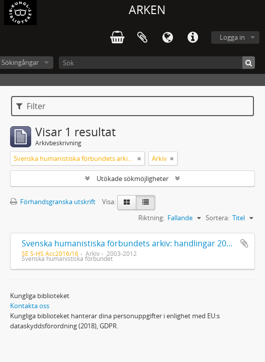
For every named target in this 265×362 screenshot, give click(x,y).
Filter (31, 106)
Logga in (232, 37)
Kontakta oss (29, 305)
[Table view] (145, 202)
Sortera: (217, 217)
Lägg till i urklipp (244, 243)
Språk (167, 37)
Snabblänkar (192, 37)
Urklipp (142, 37)
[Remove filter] (139, 158)
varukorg (117, 37)
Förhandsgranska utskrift (53, 201)
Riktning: (151, 217)
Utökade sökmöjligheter (132, 178)
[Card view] (126, 202)
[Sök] (157, 62)
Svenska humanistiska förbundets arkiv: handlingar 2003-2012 (139, 243)
